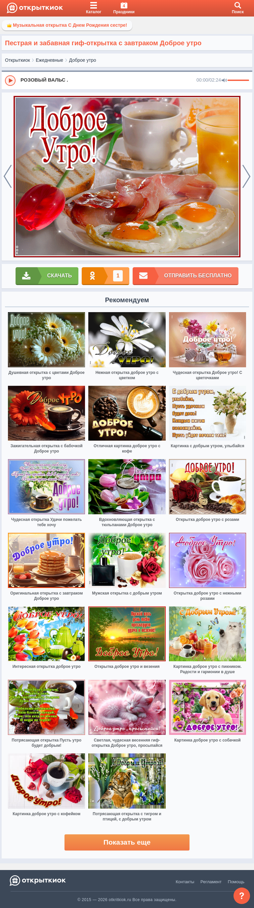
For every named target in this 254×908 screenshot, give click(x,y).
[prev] (7, 177)
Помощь (236, 881)
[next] (246, 177)
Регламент (211, 881)
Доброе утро (82, 60)
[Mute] (224, 80)
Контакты (185, 881)
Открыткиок (17, 60)
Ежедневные (49, 60)
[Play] (10, 80)
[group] (127, 80)
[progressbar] (238, 80)
